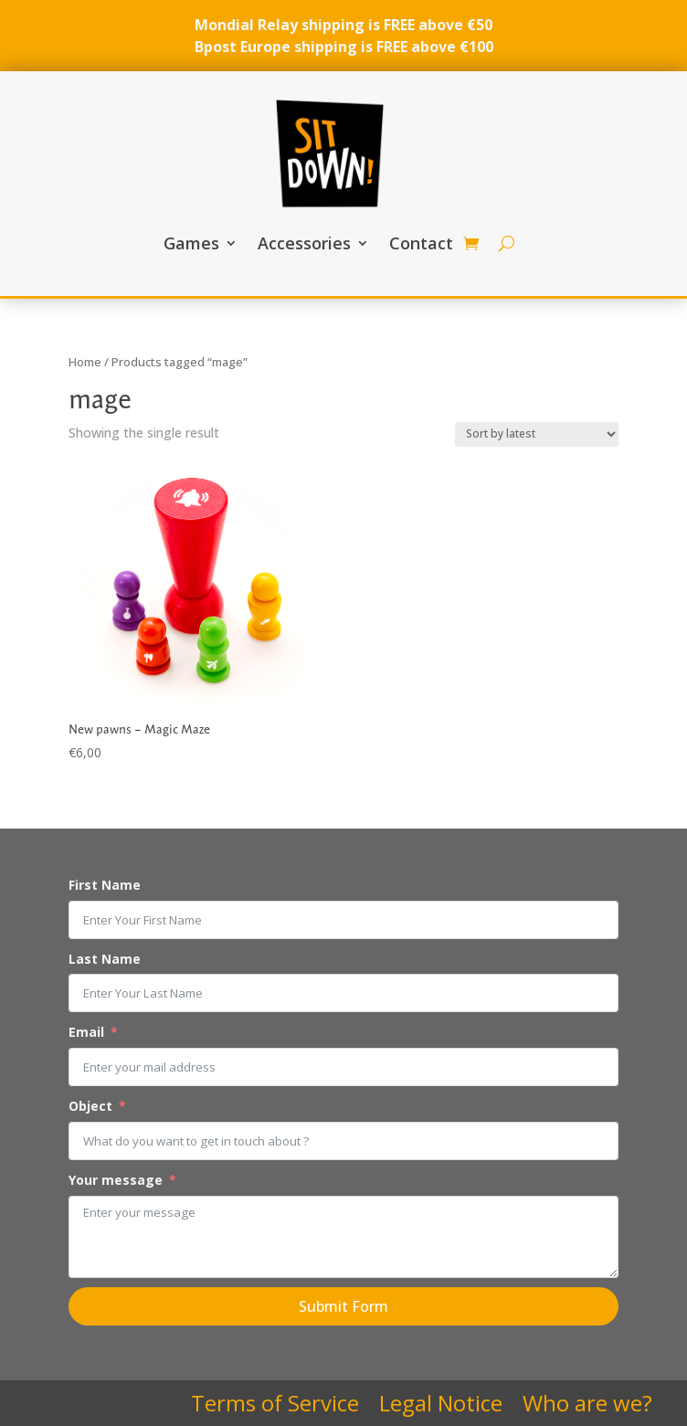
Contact (421, 243)
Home (85, 362)
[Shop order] (536, 434)
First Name (105, 884)
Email (86, 1031)
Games (191, 243)
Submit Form (343, 1306)
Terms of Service (275, 1407)
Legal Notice (440, 1407)
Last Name (105, 958)
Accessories (304, 243)
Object (90, 1105)
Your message (116, 1179)
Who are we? (587, 1407)
